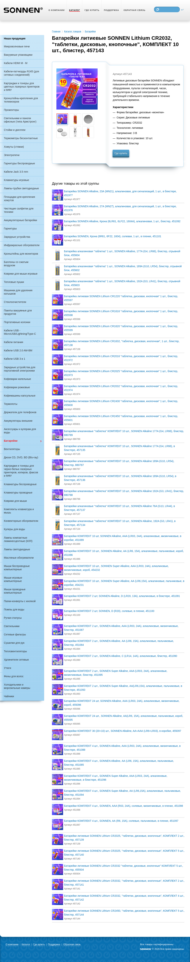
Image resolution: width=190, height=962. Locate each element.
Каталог (26, 944)
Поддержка (54, 944)
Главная (56, 31)
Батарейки (90, 31)
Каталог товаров (72, 31)
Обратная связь (72, 944)
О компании (12, 944)
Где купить (120, 153)
